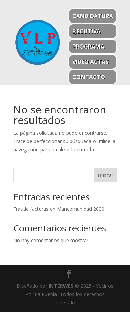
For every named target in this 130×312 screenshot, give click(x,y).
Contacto (88, 77)
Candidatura (92, 16)
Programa (88, 46)
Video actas (90, 62)
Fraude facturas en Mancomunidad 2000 (58, 208)
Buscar (105, 175)
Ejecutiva (86, 31)
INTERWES (61, 286)
